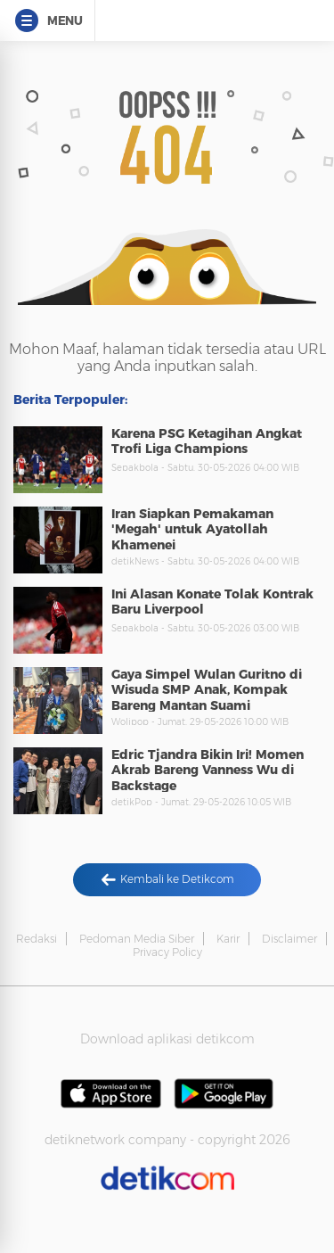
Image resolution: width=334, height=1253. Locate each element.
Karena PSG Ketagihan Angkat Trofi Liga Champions (206, 441)
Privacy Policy (167, 952)
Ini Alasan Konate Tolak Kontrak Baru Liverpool (212, 602)
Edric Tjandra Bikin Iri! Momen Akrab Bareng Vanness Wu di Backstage (207, 770)
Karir (228, 938)
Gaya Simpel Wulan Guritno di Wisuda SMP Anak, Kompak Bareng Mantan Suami (206, 689)
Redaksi (36, 938)
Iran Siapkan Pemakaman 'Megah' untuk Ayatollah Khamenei (192, 529)
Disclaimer (289, 938)
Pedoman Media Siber (136, 938)
